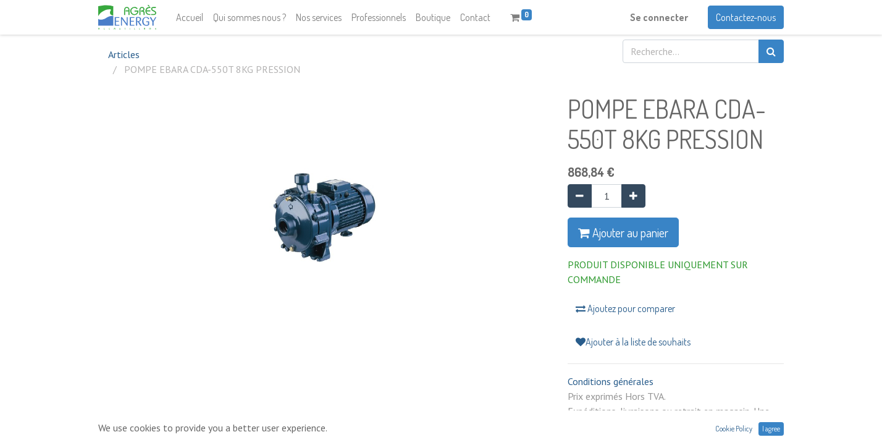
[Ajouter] (633, 196)
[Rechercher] (771, 51)
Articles (124, 54)
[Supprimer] (580, 196)
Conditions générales (610, 381)
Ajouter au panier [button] (623, 232)
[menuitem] (189, 17)
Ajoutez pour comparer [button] (625, 308)
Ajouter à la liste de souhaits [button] (633, 342)
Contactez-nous (746, 17)
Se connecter (659, 17)
